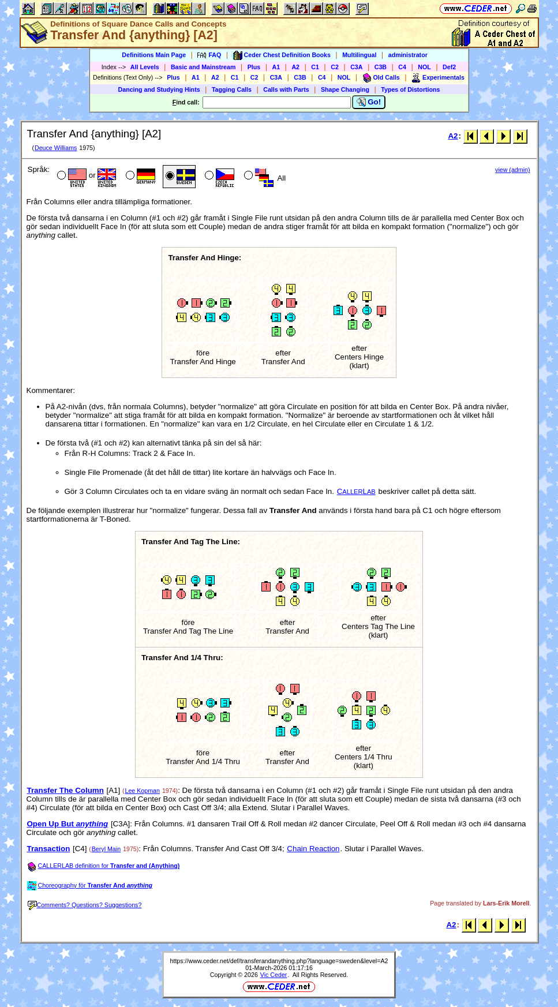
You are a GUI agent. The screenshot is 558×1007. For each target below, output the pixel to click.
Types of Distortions (410, 89)
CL (356, 491)
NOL (424, 66)
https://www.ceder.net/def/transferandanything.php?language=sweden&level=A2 (279, 960)
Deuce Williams (56, 147)
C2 (335, 66)
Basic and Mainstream (203, 66)
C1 (315, 66)
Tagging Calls (232, 89)
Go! (369, 102)
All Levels (144, 66)
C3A (356, 66)
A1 (276, 66)
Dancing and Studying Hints (159, 89)
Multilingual (359, 54)
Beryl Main (106, 848)
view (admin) (512, 169)
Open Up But (67, 823)
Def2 (449, 66)
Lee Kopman (142, 790)
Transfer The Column (65, 790)
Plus (254, 66)
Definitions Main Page (154, 54)
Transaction (48, 848)
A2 (295, 66)
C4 (402, 66)
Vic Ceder (273, 974)
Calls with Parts (286, 89)
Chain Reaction (313, 848)
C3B (381, 66)
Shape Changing (345, 89)
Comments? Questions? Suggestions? (85, 904)
